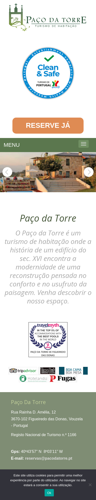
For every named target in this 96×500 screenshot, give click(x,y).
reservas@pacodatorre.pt (48, 458)
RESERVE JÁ (48, 125)
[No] (89, 484)
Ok (49, 493)
